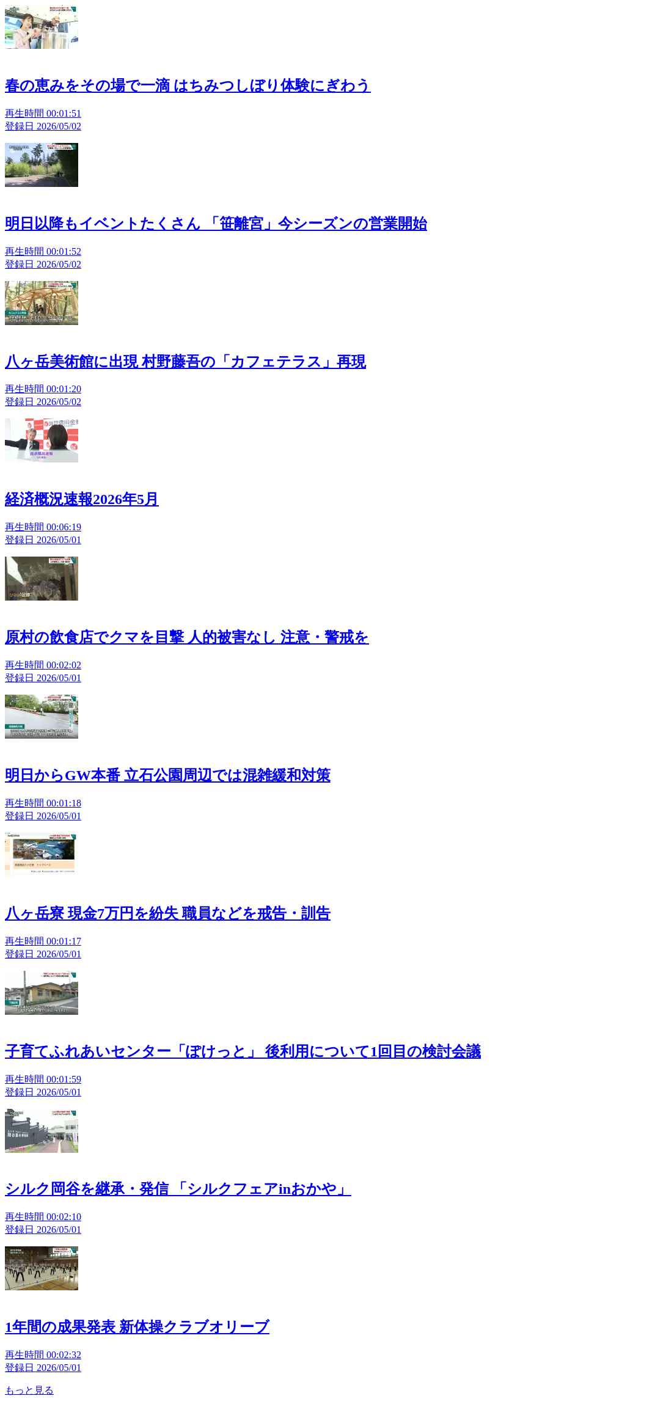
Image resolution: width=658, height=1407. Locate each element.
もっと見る (29, 1390)
